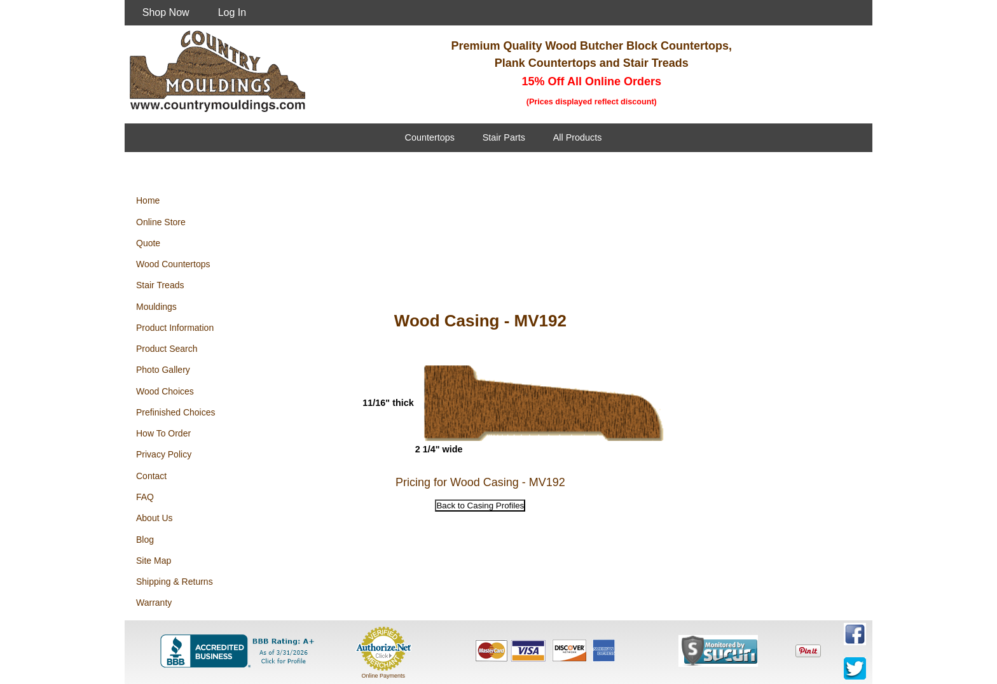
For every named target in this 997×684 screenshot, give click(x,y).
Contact (151, 476)
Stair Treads (160, 285)
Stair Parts (504, 137)
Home (148, 200)
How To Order (163, 433)
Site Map (153, 560)
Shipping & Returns (174, 581)
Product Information (175, 328)
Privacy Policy (163, 454)
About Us (154, 518)
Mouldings (156, 307)
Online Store (161, 222)
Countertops (430, 137)
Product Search (167, 349)
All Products (577, 137)
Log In (232, 12)
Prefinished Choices (176, 412)
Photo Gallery (163, 370)
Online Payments (383, 676)
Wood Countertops (173, 264)
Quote (148, 243)
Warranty (154, 602)
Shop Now (165, 12)
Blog (145, 539)
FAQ (145, 497)
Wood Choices (165, 391)
